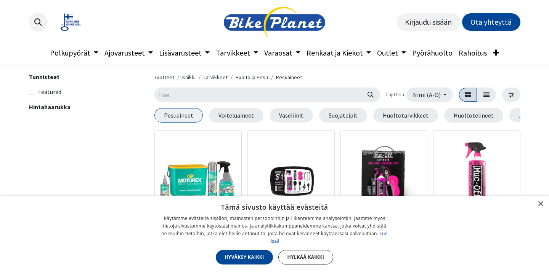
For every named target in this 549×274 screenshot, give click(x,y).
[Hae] (370, 95)
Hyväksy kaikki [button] (244, 257)
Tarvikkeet (216, 77)
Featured (49, 92)
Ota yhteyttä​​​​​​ (491, 22)
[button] (38, 22)
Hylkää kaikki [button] (305, 257)
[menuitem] (74, 53)
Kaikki (189, 77)
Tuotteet (164, 77)
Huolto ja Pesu (252, 77)
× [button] (540, 204)
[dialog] (274, 235)
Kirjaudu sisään (428, 22)
